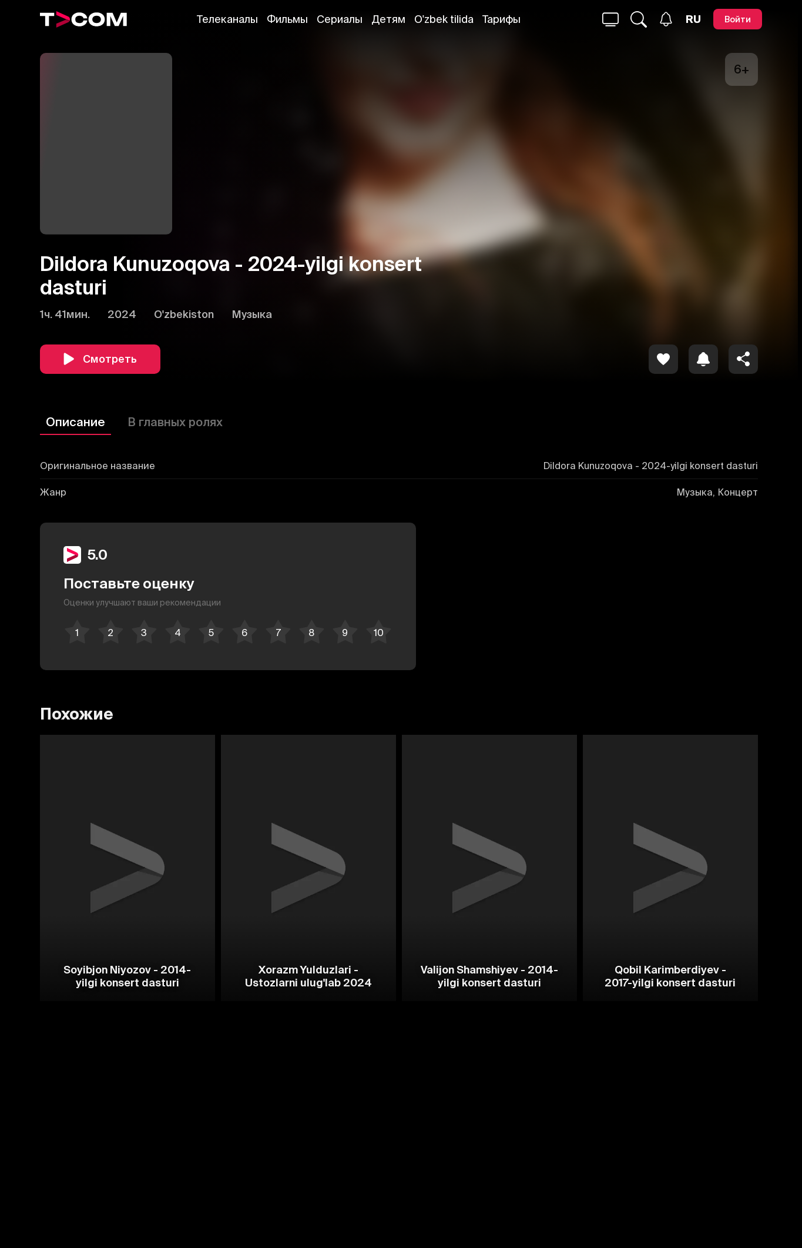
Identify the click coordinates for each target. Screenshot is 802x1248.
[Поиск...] (610, 19)
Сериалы (340, 19)
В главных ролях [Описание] (175, 422)
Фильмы (287, 19)
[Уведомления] (666, 19)
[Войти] (737, 19)
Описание (75, 422)
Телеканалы (227, 19)
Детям (388, 19)
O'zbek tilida (444, 19)
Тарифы (501, 19)
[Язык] (693, 19)
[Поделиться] (743, 359)
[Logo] (83, 19)
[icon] (663, 359)
